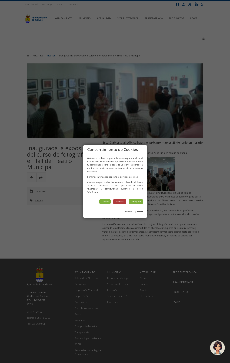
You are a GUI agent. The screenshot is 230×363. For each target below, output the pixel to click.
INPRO (140, 211)
